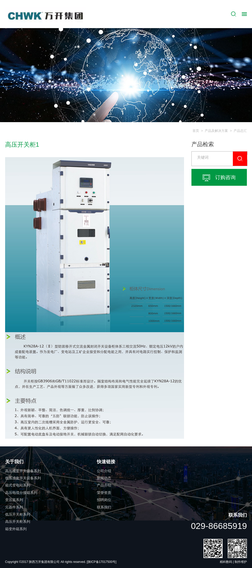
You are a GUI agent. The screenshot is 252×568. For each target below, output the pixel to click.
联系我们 (104, 507)
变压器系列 (14, 500)
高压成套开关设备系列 (23, 471)
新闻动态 (104, 478)
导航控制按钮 (244, 14)
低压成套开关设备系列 (23, 478)
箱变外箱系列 (16, 529)
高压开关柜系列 (17, 521)
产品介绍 (104, 485)
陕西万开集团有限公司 (44, 562)
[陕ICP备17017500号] (101, 562)
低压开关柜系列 (17, 514)
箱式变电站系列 (17, 485)
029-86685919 (219, 526)
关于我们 (14, 461)
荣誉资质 (104, 493)
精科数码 (226, 562)
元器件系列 (14, 507)
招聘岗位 (104, 500)
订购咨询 (219, 178)
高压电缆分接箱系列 (21, 493)
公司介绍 (104, 471)
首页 (195, 131)
